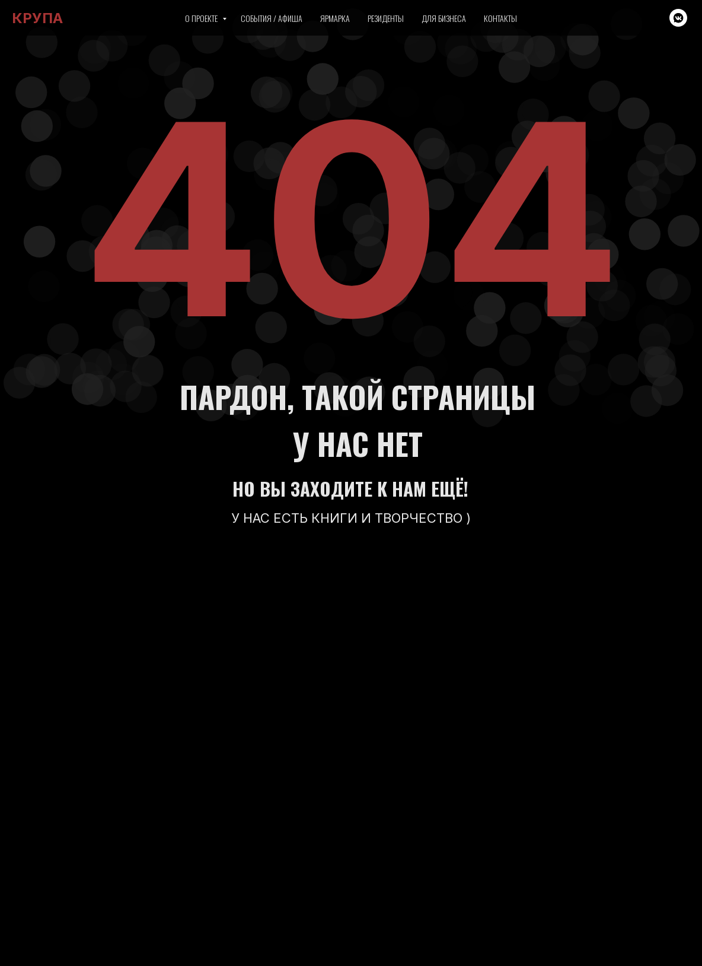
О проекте (202, 18)
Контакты (500, 18)
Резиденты (386, 18)
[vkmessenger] (678, 18)
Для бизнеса (444, 18)
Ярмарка (335, 18)
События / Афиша (271, 18)
